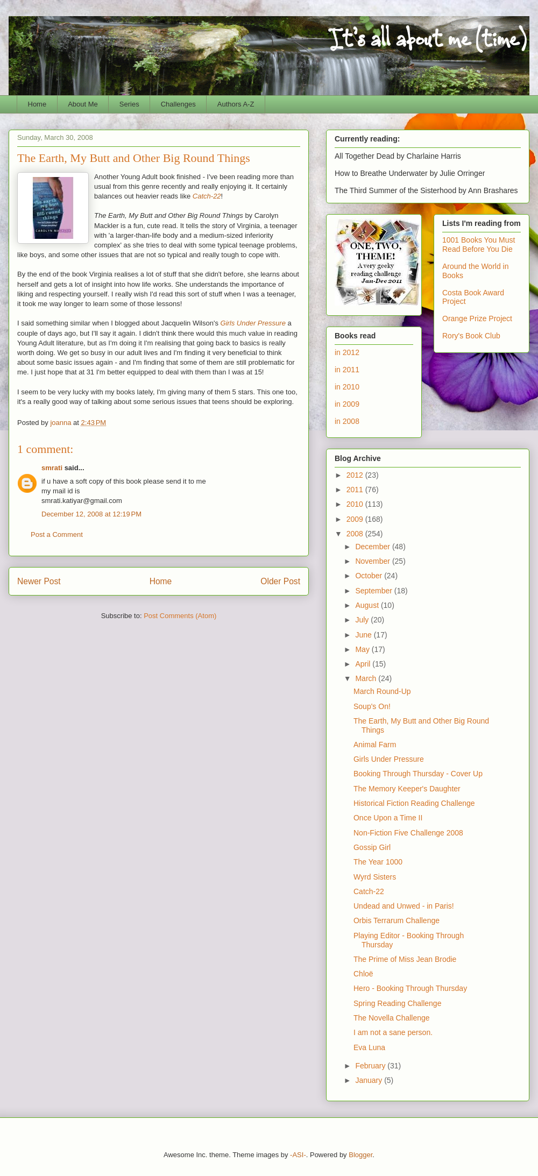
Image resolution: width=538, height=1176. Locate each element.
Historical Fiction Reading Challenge (414, 803)
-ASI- (298, 1155)
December (373, 546)
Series (129, 104)
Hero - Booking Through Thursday (410, 988)
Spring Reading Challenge (397, 1003)
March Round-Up (382, 691)
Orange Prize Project (477, 318)
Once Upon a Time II (387, 817)
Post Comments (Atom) (180, 616)
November (373, 561)
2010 (355, 504)
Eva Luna (369, 1047)
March (366, 678)
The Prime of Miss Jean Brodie (404, 959)
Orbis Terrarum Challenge (396, 920)
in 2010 (347, 386)
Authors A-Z (235, 104)
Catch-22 (207, 196)
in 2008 (347, 421)
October (369, 575)
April (363, 664)
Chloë (363, 973)
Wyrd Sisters (374, 877)
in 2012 (347, 352)
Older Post (280, 581)
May (363, 649)
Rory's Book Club (471, 335)
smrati (51, 468)
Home (37, 104)
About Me (83, 104)
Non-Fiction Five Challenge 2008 (408, 832)
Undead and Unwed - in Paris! (403, 906)
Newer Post (39, 581)
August (367, 605)
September (374, 590)
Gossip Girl (372, 847)
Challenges (178, 104)
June (364, 634)
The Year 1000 (377, 862)
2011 (355, 489)
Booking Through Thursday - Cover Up (418, 773)
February (371, 1065)
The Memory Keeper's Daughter (407, 788)
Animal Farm (374, 744)
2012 (355, 475)
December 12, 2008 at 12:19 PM (91, 514)
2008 (355, 533)
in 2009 (347, 404)
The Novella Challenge (391, 1018)
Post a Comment (57, 534)
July (363, 619)
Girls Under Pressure (253, 323)
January (369, 1080)
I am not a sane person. (393, 1032)
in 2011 (347, 369)
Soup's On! (372, 706)
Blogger (360, 1155)
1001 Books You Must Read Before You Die (478, 244)
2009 (355, 519)
